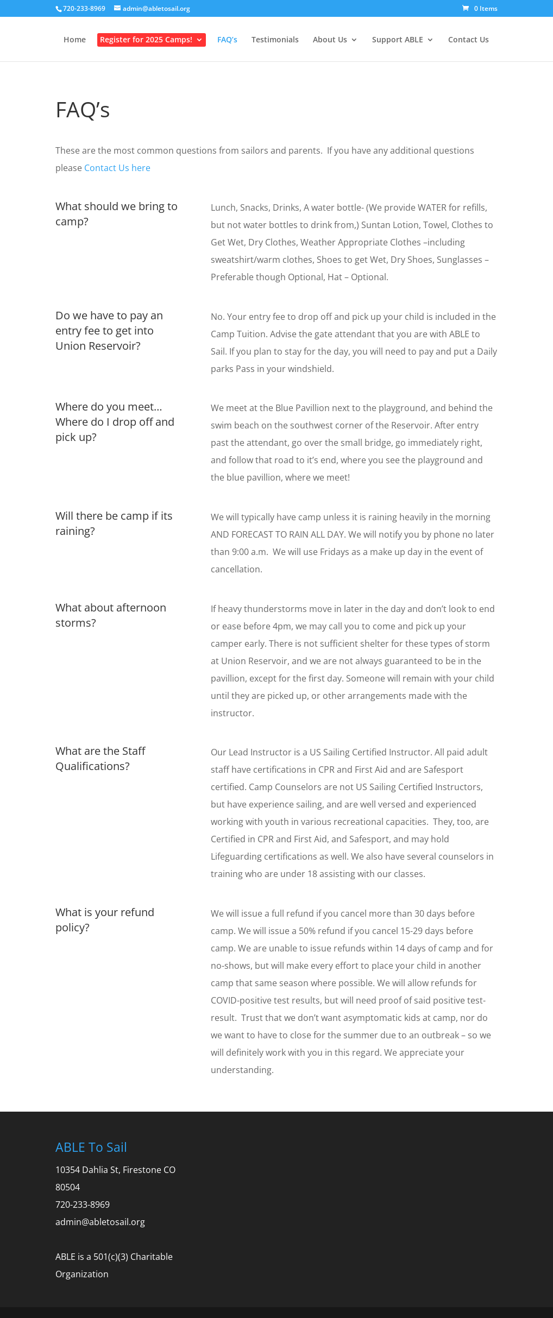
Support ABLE (397, 40)
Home (75, 40)
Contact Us (468, 40)
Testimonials (275, 40)
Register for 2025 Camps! (146, 40)
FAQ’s (227, 40)
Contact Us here (117, 168)
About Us (330, 40)
